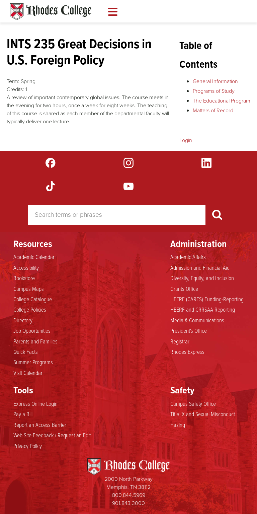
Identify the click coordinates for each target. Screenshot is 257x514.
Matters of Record (213, 110)
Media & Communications (197, 320)
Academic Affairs (188, 257)
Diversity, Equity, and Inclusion (202, 278)
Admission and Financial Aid (200, 267)
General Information (215, 81)
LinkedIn (206, 163)
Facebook (51, 163)
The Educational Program (221, 101)
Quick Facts (25, 351)
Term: (13, 81)
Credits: (15, 89)
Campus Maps (28, 288)
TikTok (51, 186)
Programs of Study (214, 91)
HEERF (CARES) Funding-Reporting (207, 299)
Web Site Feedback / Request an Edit (52, 435)
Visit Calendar (27, 373)
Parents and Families (35, 341)
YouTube (128, 186)
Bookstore (24, 278)
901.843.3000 (128, 503)
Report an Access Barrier (39, 425)
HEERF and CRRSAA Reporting (202, 309)
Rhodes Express (187, 351)
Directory (22, 320)
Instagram (128, 163)
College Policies (29, 309)
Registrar (179, 341)
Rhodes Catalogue (50, 11)
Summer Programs (33, 362)
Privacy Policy (27, 446)
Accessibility (26, 267)
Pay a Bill (22, 414)
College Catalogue (32, 299)
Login (185, 140)
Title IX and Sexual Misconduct (202, 414)
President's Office (188, 330)
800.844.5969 (128, 495)
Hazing (177, 425)
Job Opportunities (32, 330)
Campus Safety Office (193, 403)
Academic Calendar (34, 257)
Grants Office (184, 288)
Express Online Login (35, 403)
